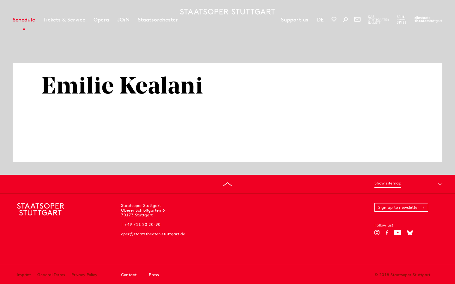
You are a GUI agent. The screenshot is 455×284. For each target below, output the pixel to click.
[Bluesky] (410, 232)
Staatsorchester (158, 19)
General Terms (51, 274)
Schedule (24, 19)
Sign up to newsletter (398, 207)
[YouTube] (397, 232)
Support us (294, 19)
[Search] (345, 19)
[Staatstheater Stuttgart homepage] (227, 12)
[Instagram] (377, 232)
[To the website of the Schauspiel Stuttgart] (401, 19)
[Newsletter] (357, 19)
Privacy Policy (84, 274)
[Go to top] (227, 184)
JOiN (123, 19)
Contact (128, 274)
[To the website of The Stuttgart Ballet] (378, 19)
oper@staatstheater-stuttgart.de (153, 234)
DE (320, 19)
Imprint (24, 274)
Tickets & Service (64, 19)
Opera (101, 19)
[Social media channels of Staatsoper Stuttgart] (334, 19)
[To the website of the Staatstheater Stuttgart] (428, 19)
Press (154, 274)
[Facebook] (387, 232)
